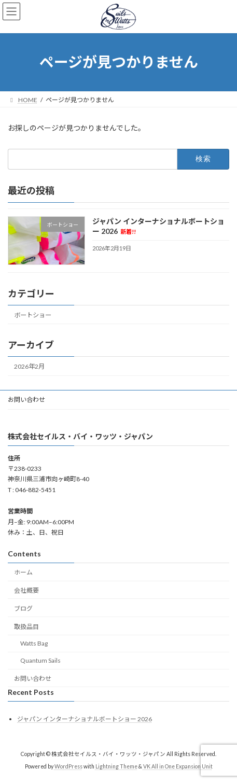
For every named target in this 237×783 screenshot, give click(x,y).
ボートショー (32, 314)
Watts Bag (34, 644)
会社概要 (26, 590)
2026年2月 (29, 366)
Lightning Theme (116, 767)
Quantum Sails (40, 661)
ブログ (23, 608)
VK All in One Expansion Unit (178, 767)
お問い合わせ (26, 399)
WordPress (68, 767)
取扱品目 (26, 627)
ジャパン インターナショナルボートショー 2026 (84, 719)
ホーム (23, 573)
